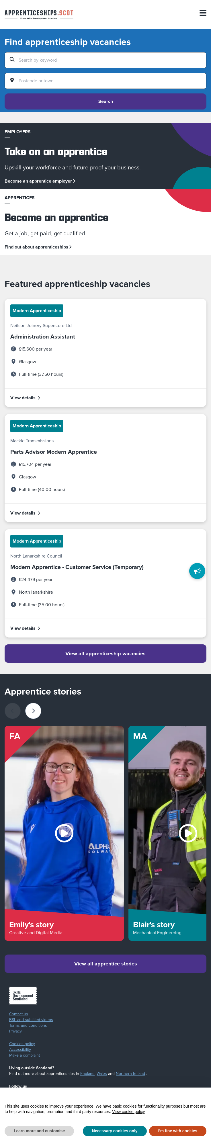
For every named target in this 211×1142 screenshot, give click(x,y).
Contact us (18, 1014)
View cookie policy (128, 1111)
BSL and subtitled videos (31, 1020)
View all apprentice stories (105, 963)
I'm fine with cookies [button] (177, 1131)
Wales (102, 1074)
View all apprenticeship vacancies (105, 653)
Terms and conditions (28, 1025)
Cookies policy (22, 1044)
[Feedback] (197, 571)
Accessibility (20, 1050)
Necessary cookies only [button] (115, 1131)
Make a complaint (24, 1055)
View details (25, 397)
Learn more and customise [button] (39, 1131)
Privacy (15, 1031)
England (87, 1074)
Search (105, 101)
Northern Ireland (130, 1074)
